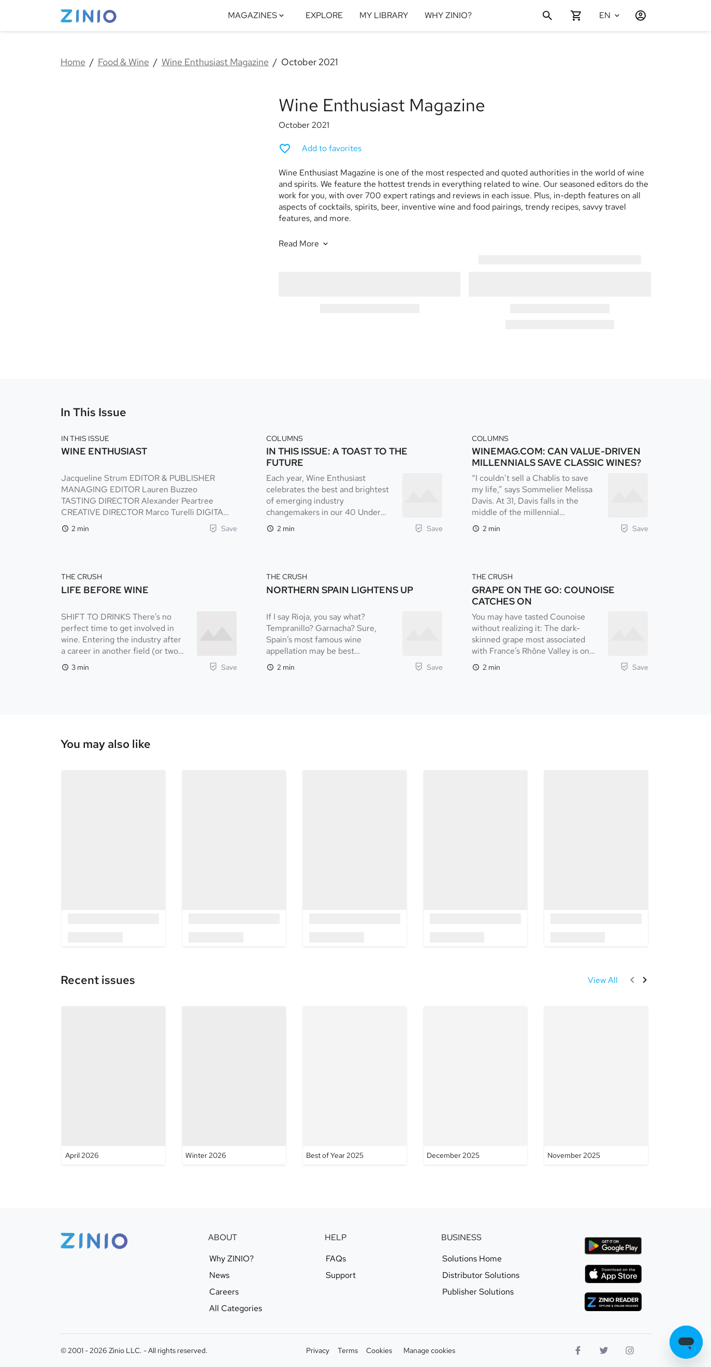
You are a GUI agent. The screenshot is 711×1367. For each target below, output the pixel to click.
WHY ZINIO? (448, 15)
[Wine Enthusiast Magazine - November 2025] (595, 1085)
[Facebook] (578, 1350)
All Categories (235, 1308)
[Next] (645, 980)
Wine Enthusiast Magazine (215, 62)
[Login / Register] (636, 15)
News (219, 1275)
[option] (113, 858)
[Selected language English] (610, 15)
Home (73, 62)
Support (341, 1275)
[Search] (547, 15)
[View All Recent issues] (603, 980)
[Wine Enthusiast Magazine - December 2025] (475, 1085)
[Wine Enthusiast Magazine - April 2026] (113, 1085)
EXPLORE (324, 15)
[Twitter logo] (603, 1350)
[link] (106, 744)
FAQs (336, 1258)
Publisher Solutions (478, 1292)
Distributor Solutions (480, 1275)
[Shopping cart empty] (576, 15)
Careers (224, 1292)
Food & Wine (123, 62)
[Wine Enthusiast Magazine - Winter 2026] (234, 1085)
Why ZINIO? (231, 1258)
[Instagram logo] (629, 1350)
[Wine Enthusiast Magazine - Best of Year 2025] (354, 1085)
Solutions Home (472, 1258)
